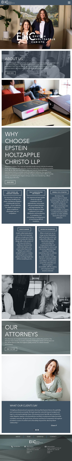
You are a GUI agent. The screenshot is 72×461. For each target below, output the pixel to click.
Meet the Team (11, 349)
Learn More (10, 73)
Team (28, 437)
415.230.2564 (17, 446)
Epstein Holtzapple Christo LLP (8, 2)
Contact (53, 437)
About (18, 437)
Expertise (40, 437)
